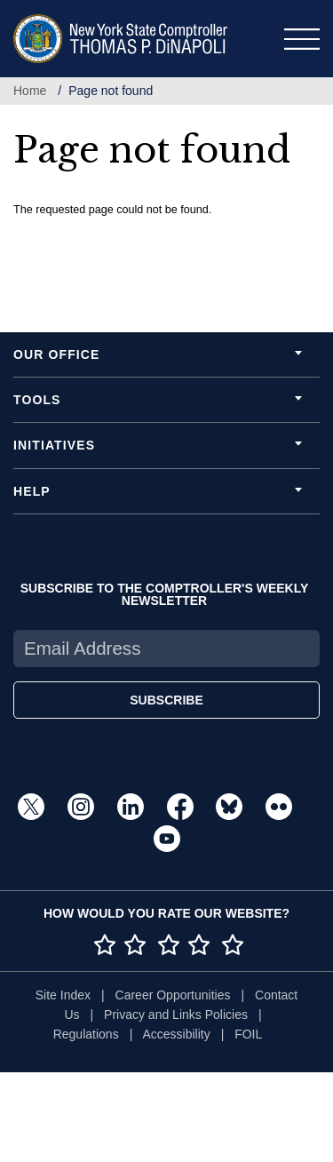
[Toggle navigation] (302, 39)
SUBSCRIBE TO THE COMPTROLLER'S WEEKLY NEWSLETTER (164, 594)
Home (29, 91)
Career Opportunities (173, 995)
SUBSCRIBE (166, 700)
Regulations (86, 1034)
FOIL (248, 1034)
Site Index (63, 995)
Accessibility (176, 1034)
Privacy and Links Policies (176, 1014)
